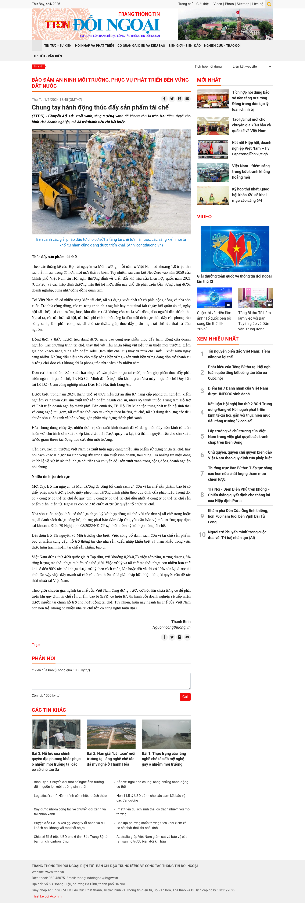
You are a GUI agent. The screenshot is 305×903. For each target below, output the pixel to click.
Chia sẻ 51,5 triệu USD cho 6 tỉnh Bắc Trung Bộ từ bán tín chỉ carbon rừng (71, 839)
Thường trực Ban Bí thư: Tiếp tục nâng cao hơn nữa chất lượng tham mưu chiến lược (240, 474)
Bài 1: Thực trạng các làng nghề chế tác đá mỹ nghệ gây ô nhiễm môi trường (164, 758)
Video (218, 4)
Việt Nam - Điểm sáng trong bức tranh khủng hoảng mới (251, 171)
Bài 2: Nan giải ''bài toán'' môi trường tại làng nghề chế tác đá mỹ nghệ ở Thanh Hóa (111, 758)
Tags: (36, 645)
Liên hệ (257, 4)
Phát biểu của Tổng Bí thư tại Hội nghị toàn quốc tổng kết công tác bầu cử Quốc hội (240, 372)
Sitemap (243, 4)
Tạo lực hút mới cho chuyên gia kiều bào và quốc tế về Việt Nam (251, 125)
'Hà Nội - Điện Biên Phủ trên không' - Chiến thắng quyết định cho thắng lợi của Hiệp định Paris (239, 495)
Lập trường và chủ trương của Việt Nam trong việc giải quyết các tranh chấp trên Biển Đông (238, 437)
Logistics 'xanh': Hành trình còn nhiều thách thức (70, 796)
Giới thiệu (203, 4)
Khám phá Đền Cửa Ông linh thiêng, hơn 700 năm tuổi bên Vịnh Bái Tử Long (238, 516)
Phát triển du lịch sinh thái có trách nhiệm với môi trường (153, 811)
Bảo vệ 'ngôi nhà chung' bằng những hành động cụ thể (152, 784)
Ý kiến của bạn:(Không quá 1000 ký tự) (61, 670)
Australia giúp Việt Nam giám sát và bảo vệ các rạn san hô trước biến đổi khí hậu (151, 839)
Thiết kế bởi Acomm (47, 896)
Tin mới (38, 66)
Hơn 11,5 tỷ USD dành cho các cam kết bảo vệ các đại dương (150, 798)
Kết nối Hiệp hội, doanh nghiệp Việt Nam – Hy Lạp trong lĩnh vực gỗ (251, 148)
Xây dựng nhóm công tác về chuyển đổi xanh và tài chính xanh (70, 811)
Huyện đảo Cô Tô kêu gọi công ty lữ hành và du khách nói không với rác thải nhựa (69, 825)
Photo (229, 4)
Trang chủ (185, 4)
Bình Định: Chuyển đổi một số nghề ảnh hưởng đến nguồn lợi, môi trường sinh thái (69, 784)
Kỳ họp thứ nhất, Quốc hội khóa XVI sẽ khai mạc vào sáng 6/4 (250, 195)
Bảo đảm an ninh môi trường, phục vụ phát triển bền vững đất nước (110, 83)
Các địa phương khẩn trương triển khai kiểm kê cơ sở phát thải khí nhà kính (151, 825)
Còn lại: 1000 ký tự (46, 696)
